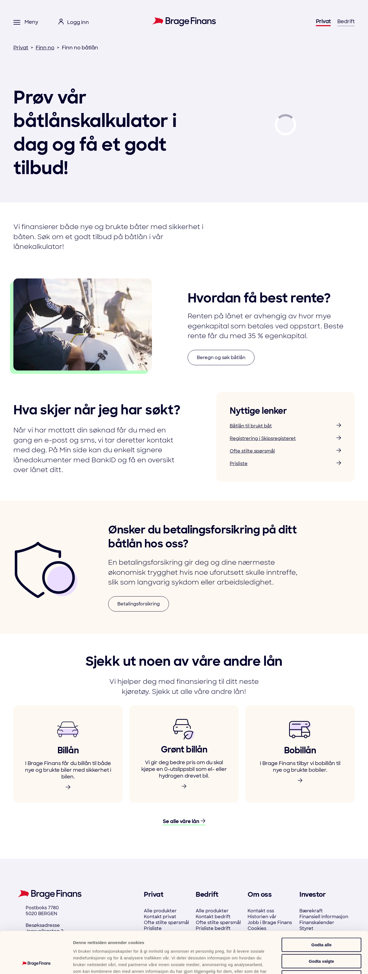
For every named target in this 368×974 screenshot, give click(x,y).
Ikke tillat (321, 938)
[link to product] (68, 753)
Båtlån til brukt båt (285, 426)
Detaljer (299, 963)
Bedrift (346, 21)
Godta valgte (321, 922)
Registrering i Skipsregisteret (285, 438)
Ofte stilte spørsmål (285, 451)
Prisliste (285, 463)
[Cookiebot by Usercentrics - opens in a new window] (36, 963)
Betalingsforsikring (138, 604)
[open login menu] (73, 22)
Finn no (45, 47)
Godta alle (321, 905)
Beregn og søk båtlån (221, 357)
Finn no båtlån (80, 47)
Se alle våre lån (184, 821)
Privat (323, 21)
